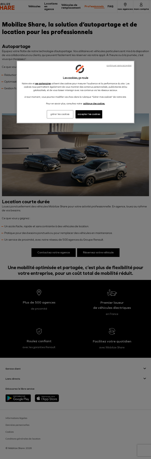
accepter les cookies (89, 114)
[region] (75, 92)
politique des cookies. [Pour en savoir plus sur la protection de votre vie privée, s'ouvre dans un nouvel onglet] (94, 103)
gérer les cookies (60, 114)
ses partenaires (43, 83)
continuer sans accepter (119, 65)
